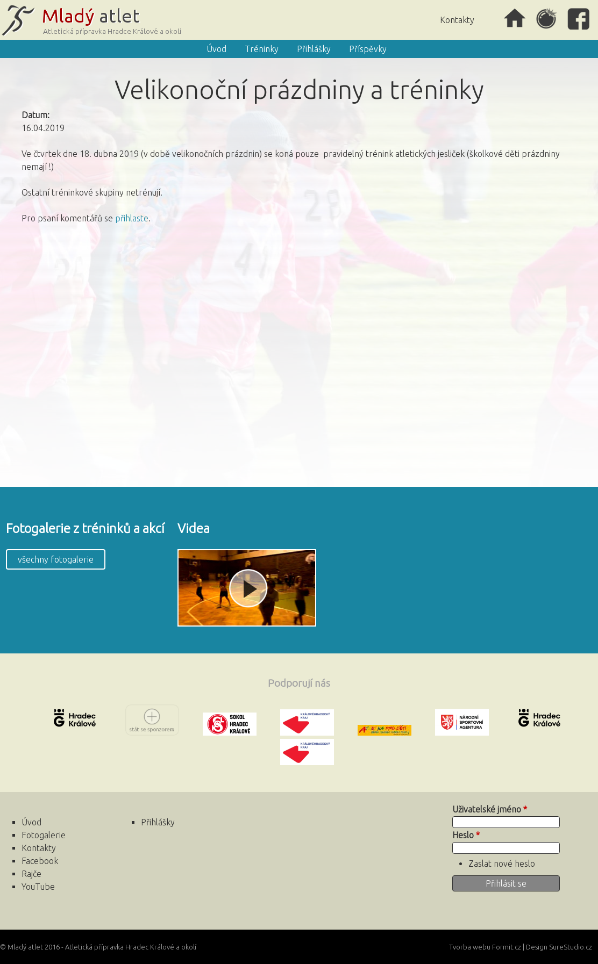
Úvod (514, 18)
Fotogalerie (44, 835)
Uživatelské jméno (489, 809)
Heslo (466, 835)
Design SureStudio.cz (559, 947)
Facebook (579, 18)
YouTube (38, 886)
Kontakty (457, 20)
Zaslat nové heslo (501, 863)
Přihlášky (314, 49)
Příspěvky (368, 49)
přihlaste (131, 218)
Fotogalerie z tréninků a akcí (85, 528)
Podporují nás (299, 683)
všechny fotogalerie (56, 559)
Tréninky (262, 49)
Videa (193, 528)
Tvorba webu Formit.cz (485, 947)
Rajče (546, 18)
